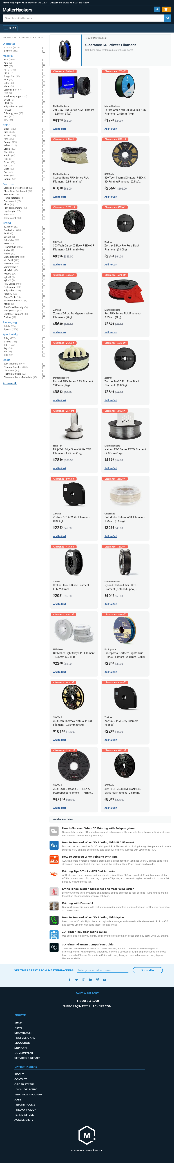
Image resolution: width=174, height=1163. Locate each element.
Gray (9, 132)
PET (8, 66)
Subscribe (147, 970)
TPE (8, 120)
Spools (11, 329)
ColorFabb (11, 240)
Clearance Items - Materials (20, 377)
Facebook (69, 980)
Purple (9, 155)
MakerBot (11, 263)
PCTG (9, 73)
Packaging (10, 322)
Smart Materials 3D (15, 300)
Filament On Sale (15, 374)
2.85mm (11, 51)
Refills (10, 326)
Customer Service (59, 2)
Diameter (9, 43)
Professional (24, 1037)
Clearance (11, 370)
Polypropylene (13, 113)
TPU (9, 116)
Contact (20, 1079)
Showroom (23, 1032)
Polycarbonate (13, 106)
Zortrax (10, 317)
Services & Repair (27, 1058)
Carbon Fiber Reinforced (18, 188)
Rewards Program (28, 1094)
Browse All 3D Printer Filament (24, 37)
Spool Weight (12, 334)
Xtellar (9, 304)
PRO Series (13, 284)
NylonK (9, 277)
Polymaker (12, 290)
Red (9, 139)
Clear (9, 169)
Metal (9, 86)
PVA (8, 93)
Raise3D (10, 294)
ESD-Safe (11, 194)
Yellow (10, 145)
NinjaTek (11, 270)
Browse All (10, 383)
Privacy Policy (25, 1109)
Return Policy (24, 1104)
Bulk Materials (14, 364)
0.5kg (10, 338)
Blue (9, 152)
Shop (18, 1022)
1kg (9, 345)
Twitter (76, 980)
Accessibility (23, 1119)
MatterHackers (14, 257)
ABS (9, 63)
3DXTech (11, 227)
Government (23, 1053)
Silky (9, 214)
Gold (9, 172)
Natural (10, 179)
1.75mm (12, 47)
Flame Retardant (14, 198)
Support (20, 1048)
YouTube (104, 980)
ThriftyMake (13, 310)
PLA (9, 59)
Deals (6, 360)
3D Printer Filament (97, 38)
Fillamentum (13, 247)
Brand (7, 223)
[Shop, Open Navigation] (10, 28)
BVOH (9, 100)
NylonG (10, 274)
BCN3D (9, 237)
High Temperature (15, 208)
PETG (10, 70)
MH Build (11, 260)
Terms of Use (24, 1114)
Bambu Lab (13, 230)
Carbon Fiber (13, 90)
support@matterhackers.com (87, 1006)
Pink (8, 159)
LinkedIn (90, 980)
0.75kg (10, 342)
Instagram (83, 980)
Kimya (9, 254)
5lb (8, 351)
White (10, 135)
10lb (8, 355)
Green (10, 149)
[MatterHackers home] (87, 1135)
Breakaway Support (15, 96)
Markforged (11, 267)
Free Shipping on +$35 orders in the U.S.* (25, 2)
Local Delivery (25, 1089)
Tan (8, 166)
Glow (9, 204)
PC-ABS (9, 110)
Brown (9, 162)
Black (10, 129)
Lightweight (12, 211)
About (19, 1074)
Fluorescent (12, 201)
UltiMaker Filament (16, 314)
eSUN (9, 243)
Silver (9, 175)
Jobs (17, 1099)
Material (8, 55)
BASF (8, 233)
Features (8, 184)
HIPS (8, 103)
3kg (8, 348)
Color (6, 125)
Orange (10, 142)
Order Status (24, 1084)
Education (22, 1042)
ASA (8, 79)
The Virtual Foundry (16, 307)
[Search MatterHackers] (167, 18)
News (18, 1027)
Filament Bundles (16, 367)
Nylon (9, 83)
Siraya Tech (12, 297)
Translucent (13, 218)
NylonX (9, 280)
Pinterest (97, 980)
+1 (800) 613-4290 (79, 2)
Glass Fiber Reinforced (18, 191)
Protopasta (12, 287)
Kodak (9, 250)
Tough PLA (12, 76)
